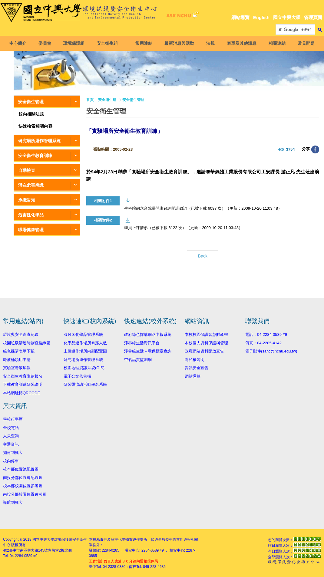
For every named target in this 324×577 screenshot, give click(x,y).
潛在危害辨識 (31, 185)
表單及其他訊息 (240, 43)
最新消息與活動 (178, 43)
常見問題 (304, 43)
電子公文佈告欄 (77, 376)
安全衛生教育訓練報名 (22, 376)
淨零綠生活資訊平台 (142, 343)
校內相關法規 (31, 114)
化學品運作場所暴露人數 (85, 343)
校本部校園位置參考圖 (22, 486)
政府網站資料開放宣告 (204, 351)
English (261, 17)
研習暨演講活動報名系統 (85, 384)
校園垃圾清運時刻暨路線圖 (26, 343)
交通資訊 (11, 444)
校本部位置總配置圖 (20, 469)
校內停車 (11, 461)
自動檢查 (26, 170)
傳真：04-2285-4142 (263, 343)
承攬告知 (26, 200)
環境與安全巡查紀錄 (20, 334)
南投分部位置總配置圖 (22, 477)
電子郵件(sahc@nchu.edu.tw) (271, 351)
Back (202, 256)
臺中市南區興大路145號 (28, 550)
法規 (209, 43)
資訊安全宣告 (196, 368)
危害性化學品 (31, 214)
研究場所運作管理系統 (39, 140)
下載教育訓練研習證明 (22, 384)
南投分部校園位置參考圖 (24, 494)
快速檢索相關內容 (35, 126)
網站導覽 (240, 17)
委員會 (46, 43)
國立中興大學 (286, 17)
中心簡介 (19, 43)
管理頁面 (313, 17)
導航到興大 (13, 502)
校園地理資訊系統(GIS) (84, 368)
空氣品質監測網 (138, 359)
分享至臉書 (315, 149)
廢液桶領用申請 (17, 359)
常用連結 (142, 43)
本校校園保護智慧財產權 (206, 334)
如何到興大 (13, 452)
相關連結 (275, 43)
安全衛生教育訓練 (35, 155)
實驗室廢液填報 (17, 368)
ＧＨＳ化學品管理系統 (83, 334)
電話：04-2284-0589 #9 (266, 334)
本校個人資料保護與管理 (206, 343)
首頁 (90, 100)
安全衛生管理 (31, 101)
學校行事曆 (13, 419)
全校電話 (11, 427)
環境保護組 (75, 43)
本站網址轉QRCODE (21, 393)
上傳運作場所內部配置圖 (85, 351)
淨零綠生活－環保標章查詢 (147, 351)
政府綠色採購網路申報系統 (147, 334)
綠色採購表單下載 (19, 351)
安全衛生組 (108, 43)
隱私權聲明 (194, 359)
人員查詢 (11, 436)
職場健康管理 (31, 229)
